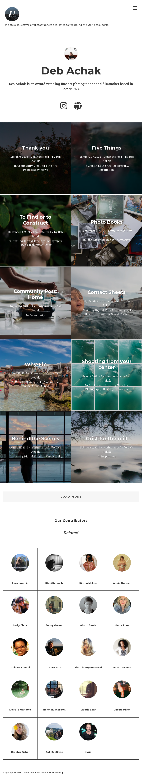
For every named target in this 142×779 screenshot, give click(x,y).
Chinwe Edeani (20, 667)
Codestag (58, 772)
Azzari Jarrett (122, 667)
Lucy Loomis (20, 583)
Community (25, 165)
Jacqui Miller (122, 709)
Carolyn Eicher (20, 751)
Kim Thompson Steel (88, 667)
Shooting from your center (107, 364)
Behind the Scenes (35, 439)
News (44, 169)
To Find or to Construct (35, 220)
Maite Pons (122, 625)
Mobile (26, 386)
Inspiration (106, 169)
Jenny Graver (54, 625)
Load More (71, 496)
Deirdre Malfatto (20, 709)
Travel (124, 314)
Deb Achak (107, 235)
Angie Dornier (122, 583)
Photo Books (107, 222)
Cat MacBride (54, 751)
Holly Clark (20, 625)
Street (48, 245)
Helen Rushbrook (54, 709)
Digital (28, 241)
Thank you (35, 148)
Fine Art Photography (114, 165)
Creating (39, 165)
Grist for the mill (106, 439)
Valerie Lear (88, 709)
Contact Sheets (107, 292)
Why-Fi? (35, 364)
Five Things (106, 148)
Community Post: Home (35, 294)
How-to (23, 245)
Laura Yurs (54, 667)
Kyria (88, 751)
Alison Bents (88, 625)
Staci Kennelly (54, 583)
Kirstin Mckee (88, 583)
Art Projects (96, 385)
